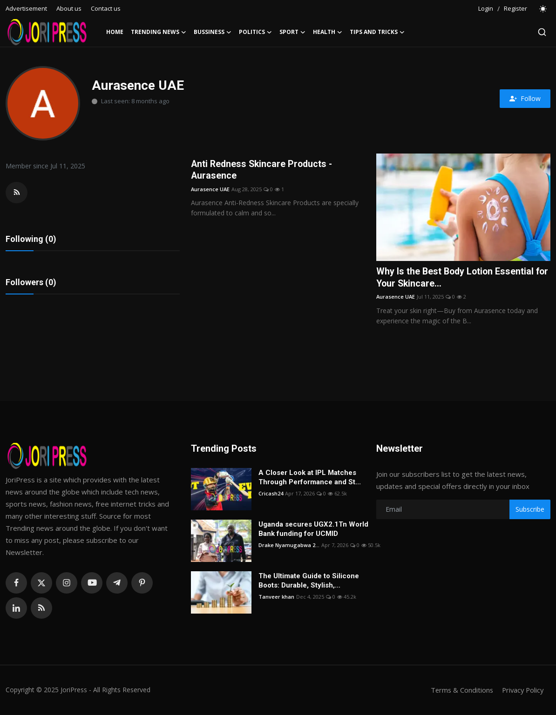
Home (114, 32)
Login (485, 8)
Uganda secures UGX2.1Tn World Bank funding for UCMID (313, 529)
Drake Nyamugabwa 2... (288, 545)
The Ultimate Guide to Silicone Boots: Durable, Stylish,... (308, 581)
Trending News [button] (158, 32)
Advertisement (26, 8)
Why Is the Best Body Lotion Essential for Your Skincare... (456, 277)
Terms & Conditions (459, 690)
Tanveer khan (276, 597)
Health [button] (327, 32)
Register (515, 8)
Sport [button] (292, 32)
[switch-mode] (543, 9)
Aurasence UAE (210, 189)
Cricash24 (270, 493)
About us (68, 8)
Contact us (106, 8)
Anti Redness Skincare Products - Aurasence (263, 170)
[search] (542, 32)
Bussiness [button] (212, 32)
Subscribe (529, 509)
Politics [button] (255, 32)
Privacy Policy (521, 690)
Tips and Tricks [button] (377, 32)
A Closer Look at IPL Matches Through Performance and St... (309, 478)
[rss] (41, 608)
